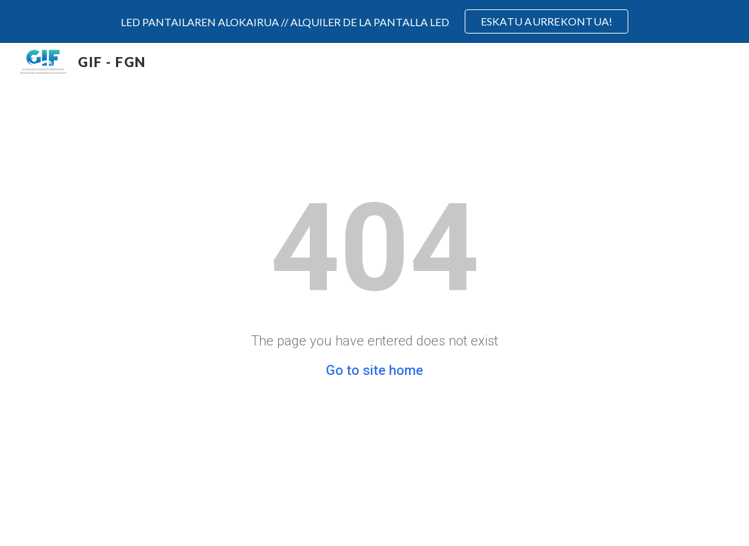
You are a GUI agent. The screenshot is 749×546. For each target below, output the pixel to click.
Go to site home (374, 370)
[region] (374, 21)
